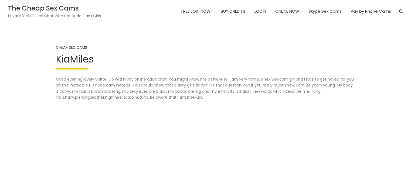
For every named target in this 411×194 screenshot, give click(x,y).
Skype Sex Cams (325, 11)
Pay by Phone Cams (371, 11)
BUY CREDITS (233, 11)
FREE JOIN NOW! (196, 11)
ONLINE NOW (287, 11)
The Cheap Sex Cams (43, 8)
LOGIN (260, 11)
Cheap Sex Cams (71, 47)
